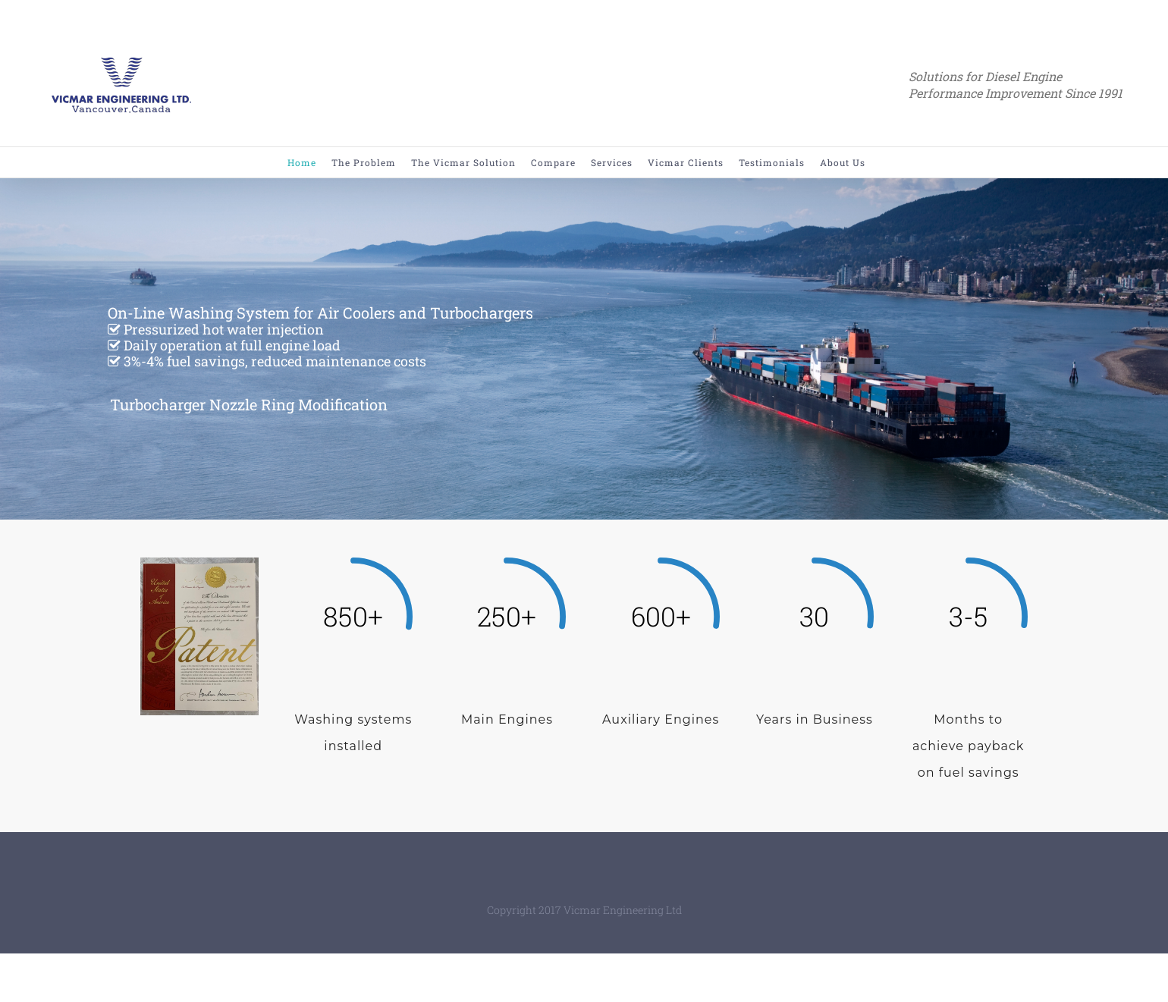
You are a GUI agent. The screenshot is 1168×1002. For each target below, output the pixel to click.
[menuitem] (309, 162)
